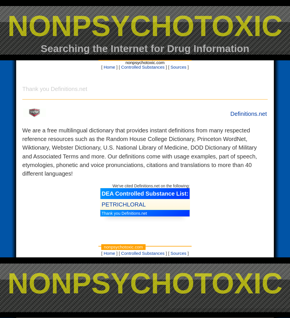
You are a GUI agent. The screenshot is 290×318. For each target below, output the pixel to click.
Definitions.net (248, 114)
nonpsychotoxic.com (145, 62)
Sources (178, 67)
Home (109, 67)
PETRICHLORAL (124, 204)
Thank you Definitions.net (124, 213)
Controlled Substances (143, 67)
